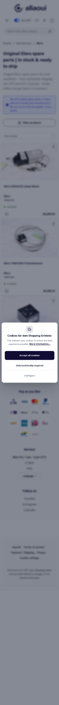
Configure (29, 375)
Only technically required (29, 365)
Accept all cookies (30, 355)
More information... (40, 343)
